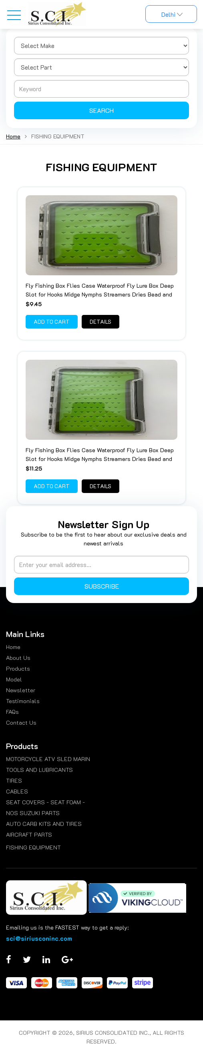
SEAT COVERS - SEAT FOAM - (45, 802)
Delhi (171, 14)
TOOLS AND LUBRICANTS (39, 769)
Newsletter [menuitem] (20, 690)
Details (100, 321)
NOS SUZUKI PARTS (33, 813)
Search (101, 110)
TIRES (14, 780)
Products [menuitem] (18, 668)
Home (13, 136)
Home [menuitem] (13, 647)
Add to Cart (52, 321)
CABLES (17, 791)
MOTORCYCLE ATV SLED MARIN (48, 759)
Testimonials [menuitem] (23, 701)
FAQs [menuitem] (12, 711)
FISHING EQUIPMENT (33, 847)
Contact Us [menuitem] (21, 722)
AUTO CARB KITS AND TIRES (44, 824)
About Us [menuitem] (18, 657)
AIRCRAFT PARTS (29, 834)
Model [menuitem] (14, 679)
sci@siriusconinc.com (39, 938)
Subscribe (101, 586)
